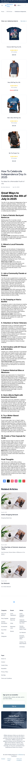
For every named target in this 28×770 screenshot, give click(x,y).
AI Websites (20, 754)
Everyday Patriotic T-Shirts (22, 637)
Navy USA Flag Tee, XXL (14, 82)
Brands (12, 631)
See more (24, 21)
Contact (3, 662)
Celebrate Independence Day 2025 (23, 621)
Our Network (5, 583)
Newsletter (3, 668)
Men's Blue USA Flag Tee (14, 117)
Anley (11, 623)
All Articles (9, 11)
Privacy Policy (4, 671)
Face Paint (3, 629)
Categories (3, 636)
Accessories (4, 626)
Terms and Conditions (6, 678)
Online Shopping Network (9, 514)
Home (2, 11)
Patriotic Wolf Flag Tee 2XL (14, 47)
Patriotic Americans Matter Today (22, 628)
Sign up (14, 706)
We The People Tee (14, 153)
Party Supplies (4, 618)
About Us (3, 658)
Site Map (3, 675)
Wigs (2, 633)
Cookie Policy (4, 665)
